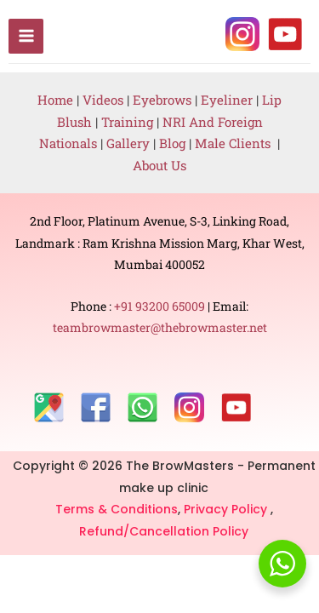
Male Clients (236, 143)
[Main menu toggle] (26, 36)
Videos (103, 99)
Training (127, 121)
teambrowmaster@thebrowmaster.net (160, 327)
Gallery (129, 143)
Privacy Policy (227, 509)
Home (55, 99)
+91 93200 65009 (161, 306)
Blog (172, 143)
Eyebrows (162, 99)
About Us (159, 165)
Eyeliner (227, 99)
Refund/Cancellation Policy (163, 531)
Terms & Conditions (116, 509)
